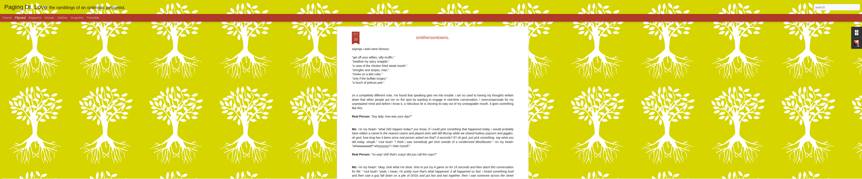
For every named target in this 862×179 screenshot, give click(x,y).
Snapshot (77, 17)
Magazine (35, 17)
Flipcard (20, 17)
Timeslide (92, 17)
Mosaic (49, 17)
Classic (7, 17)
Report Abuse (457, 176)
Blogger (444, 176)
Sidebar (62, 17)
